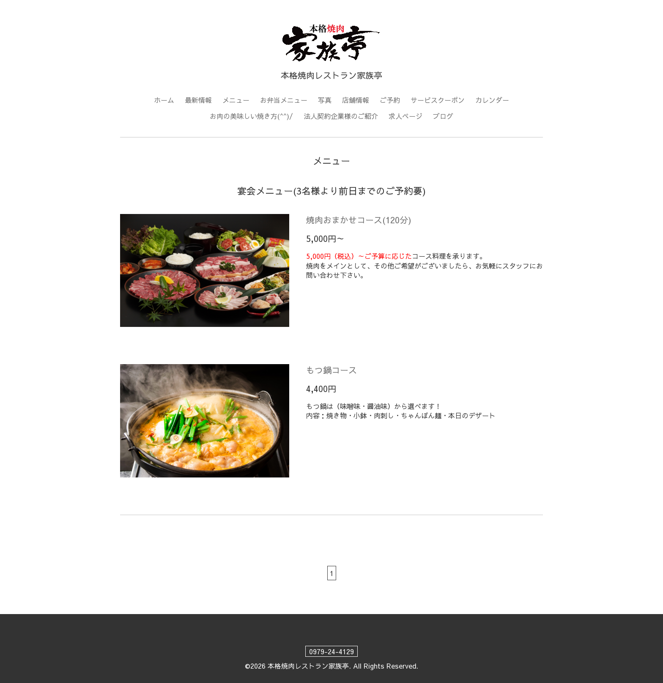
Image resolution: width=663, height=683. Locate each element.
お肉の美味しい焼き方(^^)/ (251, 116)
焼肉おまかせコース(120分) (358, 219)
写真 (325, 99)
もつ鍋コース (331, 370)
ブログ (443, 116)
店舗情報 (355, 99)
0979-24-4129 (331, 651)
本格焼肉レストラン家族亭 (308, 665)
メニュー (235, 99)
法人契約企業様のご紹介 (341, 116)
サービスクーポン (438, 99)
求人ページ (405, 116)
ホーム (164, 99)
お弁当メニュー (283, 99)
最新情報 (198, 99)
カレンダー (492, 99)
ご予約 (390, 99)
